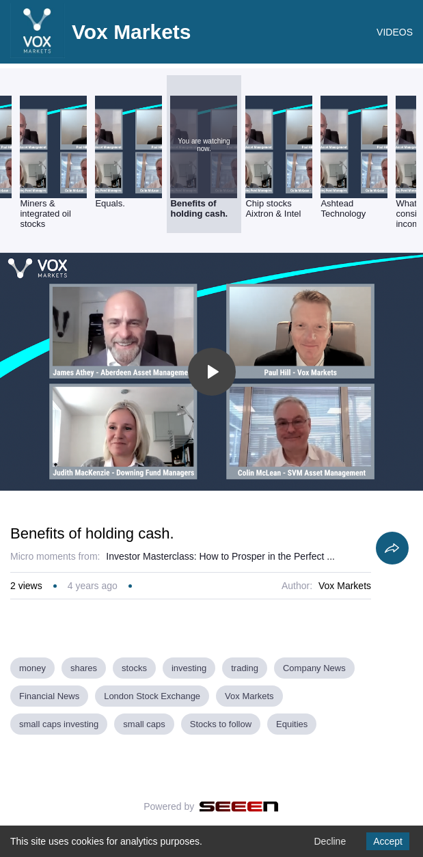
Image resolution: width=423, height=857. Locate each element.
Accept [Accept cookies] (387, 841)
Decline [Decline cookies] (330, 841)
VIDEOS (395, 32)
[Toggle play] (212, 372)
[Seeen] (238, 806)
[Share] (392, 548)
